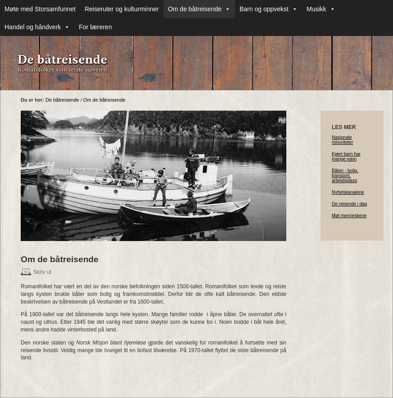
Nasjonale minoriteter (342, 140)
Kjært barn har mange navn (346, 156)
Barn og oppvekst (268, 9)
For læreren (95, 27)
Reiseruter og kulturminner (122, 9)
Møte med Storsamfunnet (40, 9)
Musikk (321, 9)
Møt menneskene (349, 215)
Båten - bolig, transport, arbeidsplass (345, 175)
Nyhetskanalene (348, 192)
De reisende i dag (349, 203)
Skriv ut (42, 272)
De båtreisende (62, 100)
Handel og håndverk (37, 27)
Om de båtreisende (199, 9)
